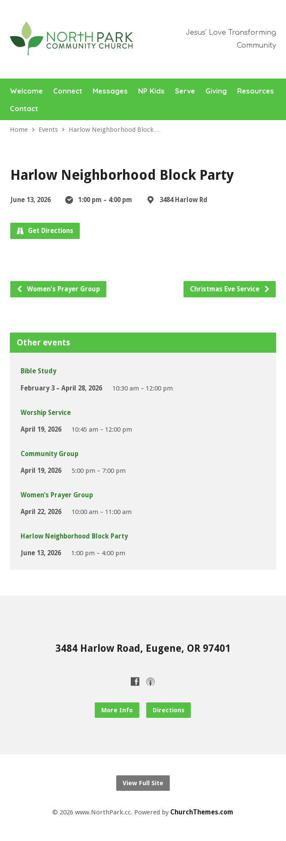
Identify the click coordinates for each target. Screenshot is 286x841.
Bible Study (38, 371)
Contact (24, 108)
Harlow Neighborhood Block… (114, 129)
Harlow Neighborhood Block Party (74, 536)
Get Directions (45, 231)
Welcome (26, 91)
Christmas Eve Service (230, 289)
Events (48, 129)
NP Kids (151, 91)
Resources (255, 91)
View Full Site (143, 783)
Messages (110, 91)
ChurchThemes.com (201, 812)
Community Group (49, 454)
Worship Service (46, 413)
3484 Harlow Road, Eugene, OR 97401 (143, 648)
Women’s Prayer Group (57, 495)
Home (19, 129)
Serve (185, 91)
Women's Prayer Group (58, 289)
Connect (67, 91)
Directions (168, 710)
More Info (117, 710)
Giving (216, 91)
